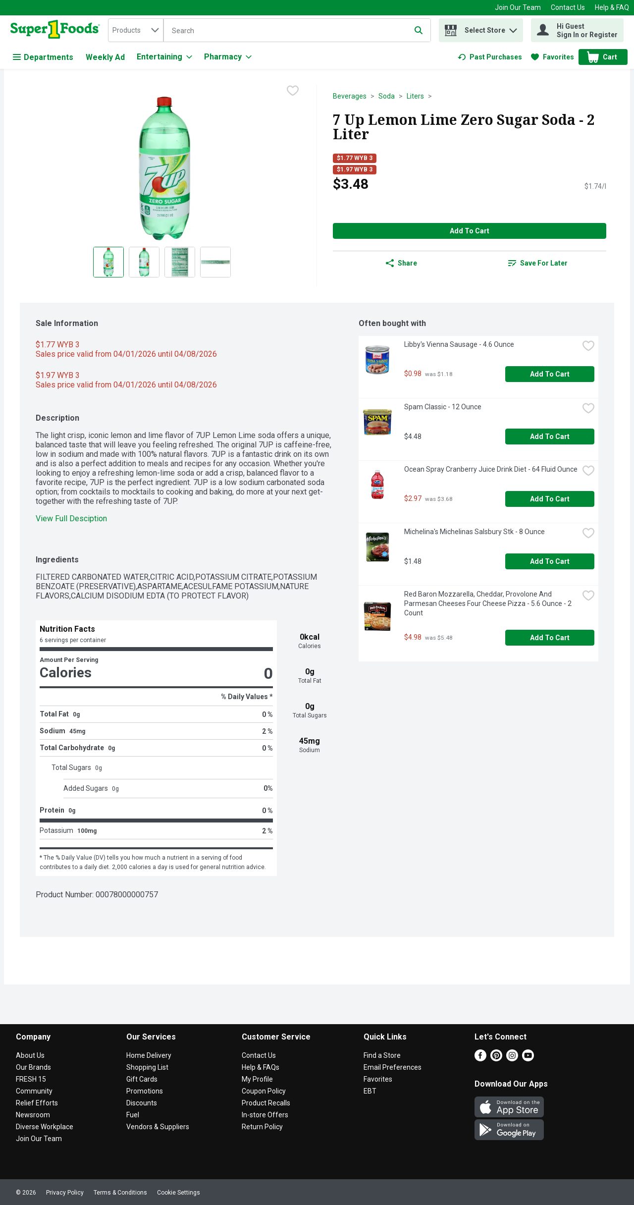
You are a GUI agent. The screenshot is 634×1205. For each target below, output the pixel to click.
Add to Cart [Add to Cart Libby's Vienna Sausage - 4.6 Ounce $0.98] (550, 374)
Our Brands (33, 1067)
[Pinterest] (496, 1058)
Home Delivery (148, 1055)
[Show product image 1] (108, 262)
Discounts (141, 1103)
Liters (415, 96)
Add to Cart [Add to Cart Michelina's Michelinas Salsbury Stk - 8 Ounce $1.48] (550, 561)
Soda (386, 96)
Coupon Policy (264, 1091)
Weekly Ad (105, 57)
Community (34, 1091)
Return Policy (262, 1127)
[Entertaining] (164, 57)
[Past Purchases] (490, 57)
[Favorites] (553, 57)
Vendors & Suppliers (157, 1127)
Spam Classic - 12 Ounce (442, 407)
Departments (43, 57)
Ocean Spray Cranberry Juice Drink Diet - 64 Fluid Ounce (491, 469)
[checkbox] (293, 92)
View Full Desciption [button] (71, 518)
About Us (30, 1055)
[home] (57, 30)
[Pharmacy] (228, 57)
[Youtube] (528, 1058)
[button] (513, 28)
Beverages (350, 96)
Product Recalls (266, 1103)
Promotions (144, 1091)
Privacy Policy (65, 1192)
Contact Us (568, 7)
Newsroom (33, 1115)
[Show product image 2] (144, 262)
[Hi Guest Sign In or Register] (577, 30)
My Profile (257, 1079)
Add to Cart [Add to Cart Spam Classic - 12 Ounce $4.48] (550, 436)
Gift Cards (142, 1079)
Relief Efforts (37, 1103)
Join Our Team (518, 7)
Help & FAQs (260, 1067)
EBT (370, 1091)
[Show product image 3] (179, 262)
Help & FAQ (612, 7)
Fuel (132, 1115)
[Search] (297, 31)
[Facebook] (480, 1058)
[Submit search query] (418, 30)
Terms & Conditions (120, 1192)
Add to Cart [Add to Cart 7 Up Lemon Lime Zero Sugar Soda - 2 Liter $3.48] (469, 231)
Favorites (378, 1079)
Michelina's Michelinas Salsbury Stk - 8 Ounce (474, 532)
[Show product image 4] (215, 262)
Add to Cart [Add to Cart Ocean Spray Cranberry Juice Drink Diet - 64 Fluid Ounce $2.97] (550, 499)
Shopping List (147, 1067)
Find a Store (382, 1055)
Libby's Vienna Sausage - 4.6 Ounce (459, 344)
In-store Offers (265, 1115)
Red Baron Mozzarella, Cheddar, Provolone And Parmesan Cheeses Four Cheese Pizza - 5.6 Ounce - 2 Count (488, 603)
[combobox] (135, 30)
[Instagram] (512, 1058)
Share (401, 263)
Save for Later (538, 263)
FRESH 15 (31, 1079)
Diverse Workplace (44, 1127)
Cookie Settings (178, 1192)
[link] (490, 57)
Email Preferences (393, 1067)
